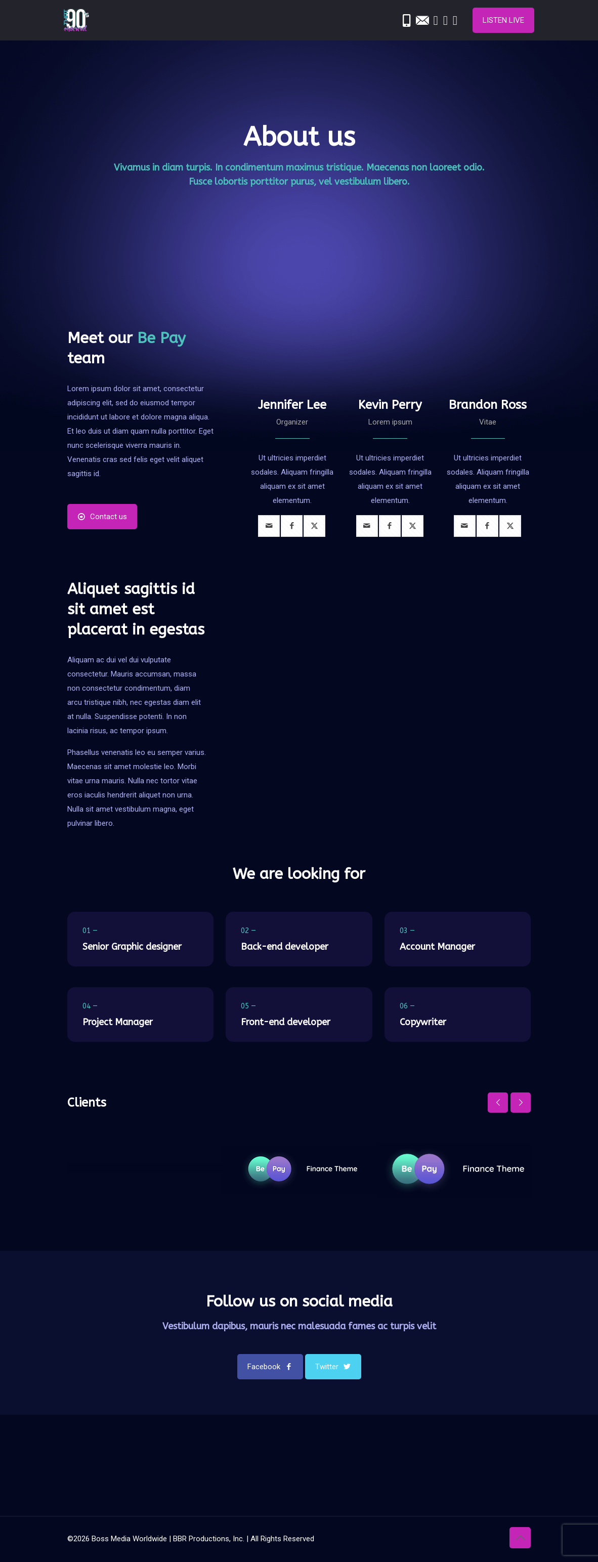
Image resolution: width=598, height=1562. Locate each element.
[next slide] (520, 1102)
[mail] (269, 526)
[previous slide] (498, 1102)
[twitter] (314, 526)
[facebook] (292, 526)
